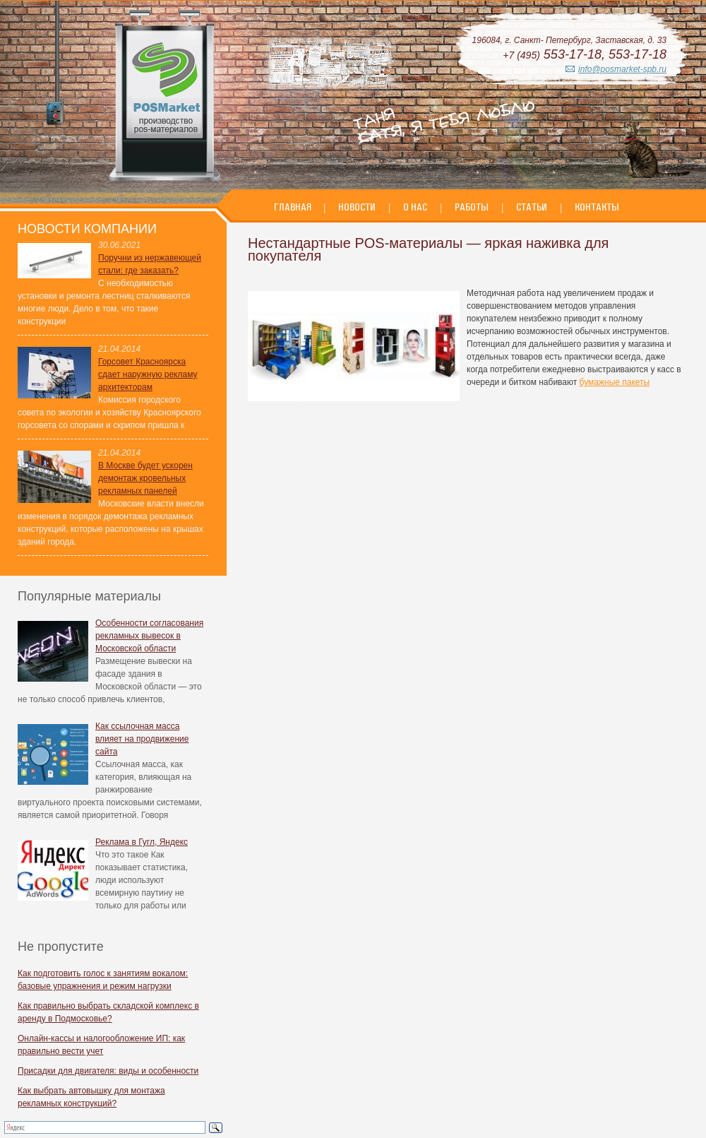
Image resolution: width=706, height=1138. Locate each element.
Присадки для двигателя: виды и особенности (108, 1071)
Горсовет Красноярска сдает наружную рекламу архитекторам (148, 374)
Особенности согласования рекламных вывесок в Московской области (149, 635)
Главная (293, 207)
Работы (472, 207)
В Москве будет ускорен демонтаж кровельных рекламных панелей (145, 478)
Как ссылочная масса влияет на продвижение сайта (142, 739)
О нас (415, 207)
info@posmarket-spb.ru (622, 69)
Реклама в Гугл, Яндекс (141, 842)
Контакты (597, 207)
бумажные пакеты (615, 382)
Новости (357, 207)
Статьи (531, 207)
